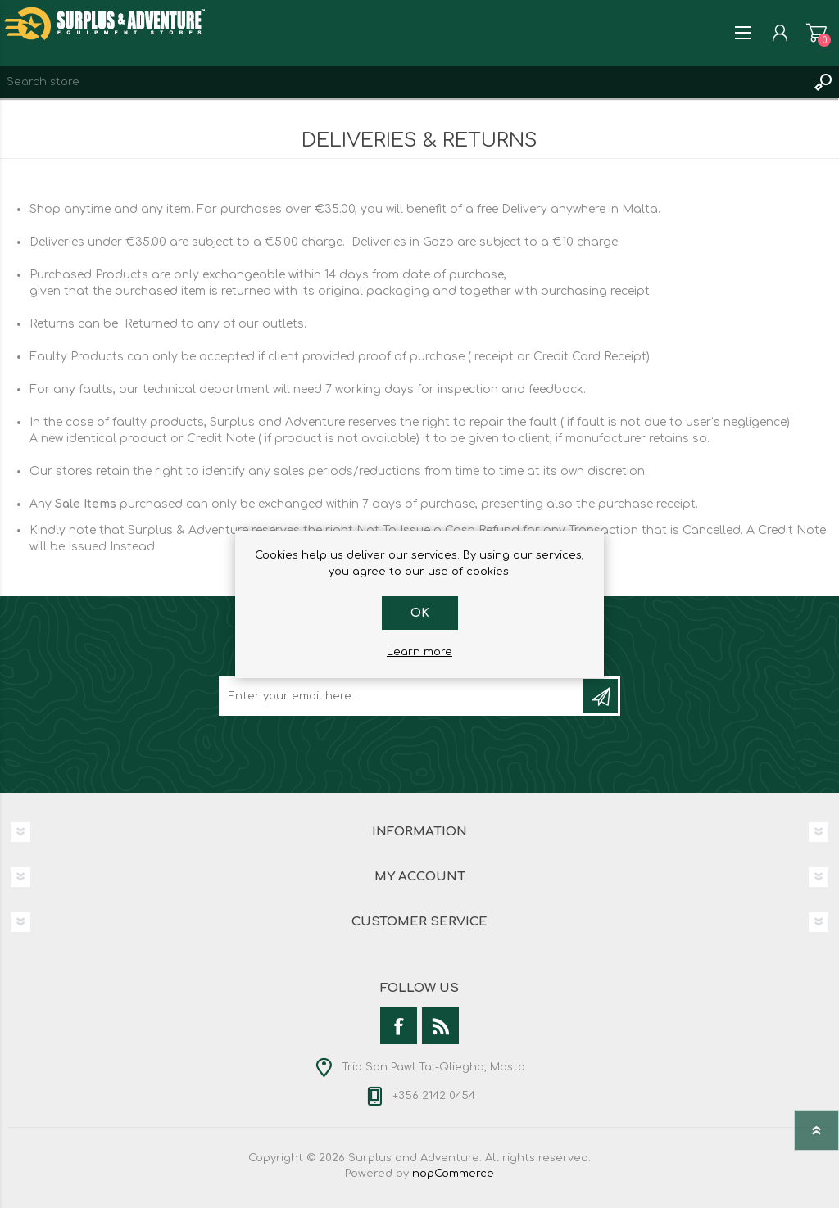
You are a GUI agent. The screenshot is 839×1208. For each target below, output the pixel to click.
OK (419, 613)
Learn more (419, 652)
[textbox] (403, 82)
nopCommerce (453, 1173)
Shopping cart (816, 33)
